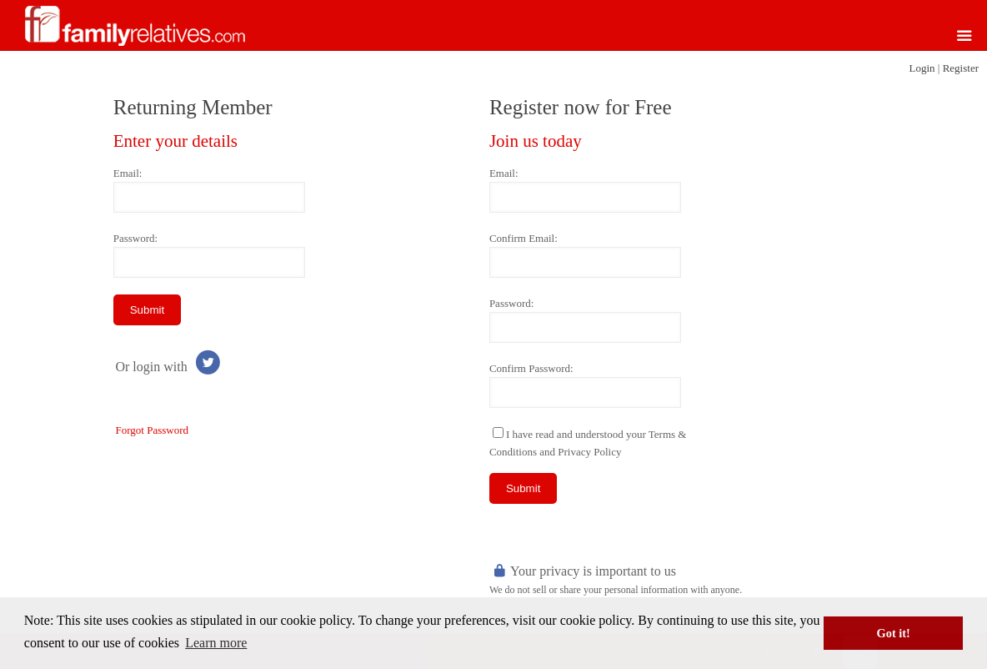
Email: (128, 173)
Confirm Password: (531, 368)
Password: (135, 238)
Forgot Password (151, 430)
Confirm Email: (523, 238)
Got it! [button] (893, 633)
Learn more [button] (216, 643)
